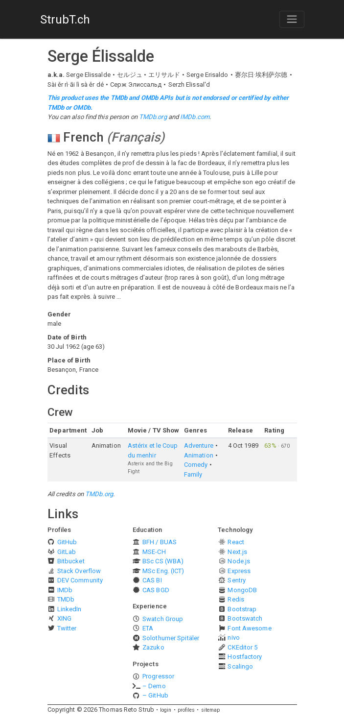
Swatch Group (162, 619)
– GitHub (155, 695)
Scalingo (240, 666)
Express (239, 571)
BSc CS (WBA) (162, 561)
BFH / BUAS (159, 542)
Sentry (237, 580)
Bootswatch (245, 618)
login (166, 710)
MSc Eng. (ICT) (163, 571)
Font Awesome (249, 628)
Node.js (239, 561)
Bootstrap (242, 609)
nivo (233, 637)
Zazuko (153, 647)
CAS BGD (155, 590)
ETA (147, 628)
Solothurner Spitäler (170, 638)
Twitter (67, 628)
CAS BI (152, 580)
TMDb (65, 599)
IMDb (64, 590)
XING (64, 618)
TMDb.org (153, 116)
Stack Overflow (79, 571)
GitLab (66, 551)
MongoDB (242, 590)
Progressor (158, 676)
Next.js (237, 551)
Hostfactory (245, 656)
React (236, 542)
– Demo (154, 686)
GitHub (67, 542)
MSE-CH (154, 551)
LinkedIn (69, 609)
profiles (186, 710)
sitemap (210, 710)
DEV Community (80, 580)
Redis (236, 599)
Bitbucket (71, 561)
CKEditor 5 (242, 647)
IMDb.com (194, 116)
